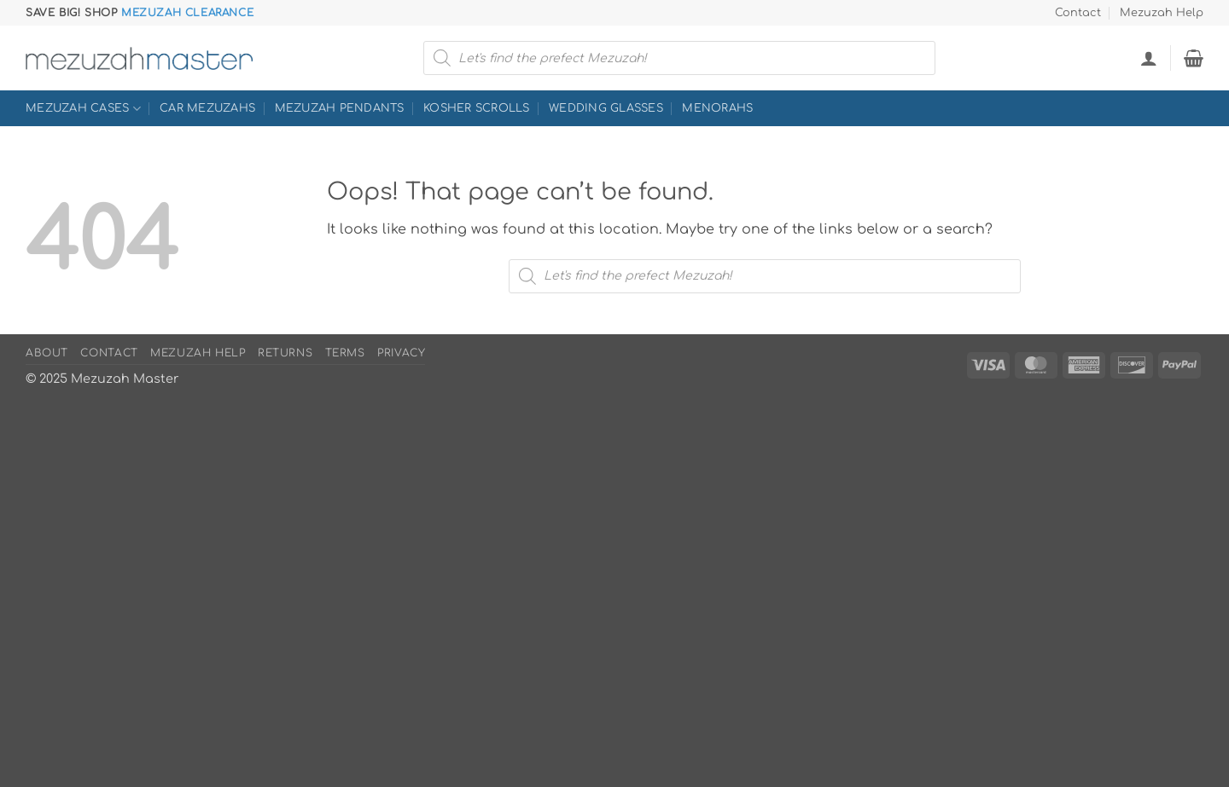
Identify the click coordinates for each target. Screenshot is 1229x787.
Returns (285, 353)
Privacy (401, 353)
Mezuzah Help (1161, 13)
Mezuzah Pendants (340, 108)
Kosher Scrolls (476, 108)
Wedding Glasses (606, 108)
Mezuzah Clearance (187, 13)
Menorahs (717, 108)
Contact (1078, 13)
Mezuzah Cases (83, 109)
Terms (345, 353)
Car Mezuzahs (207, 108)
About (47, 353)
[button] (1148, 58)
